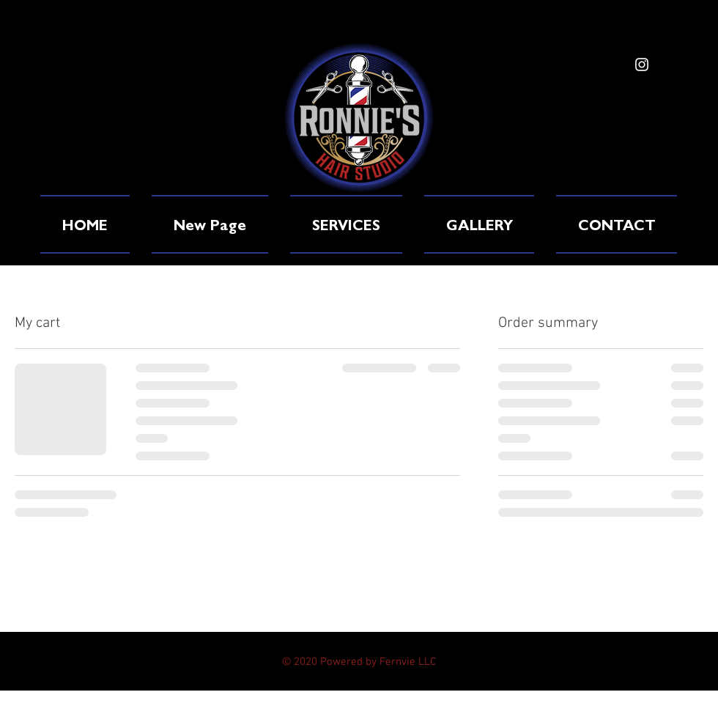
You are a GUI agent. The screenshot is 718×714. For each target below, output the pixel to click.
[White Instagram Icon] (642, 64)
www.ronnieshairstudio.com (160, 145)
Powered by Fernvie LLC (378, 662)
